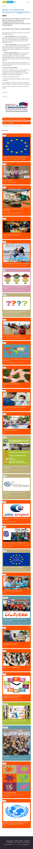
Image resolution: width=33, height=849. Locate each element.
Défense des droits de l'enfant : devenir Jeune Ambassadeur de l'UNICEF (15, 823)
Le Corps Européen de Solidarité (13, 567)
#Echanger (18, 569)
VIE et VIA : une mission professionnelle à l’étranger (16, 360)
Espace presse (26, 842)
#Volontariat (15, 125)
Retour (5, 96)
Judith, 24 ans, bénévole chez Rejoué (14, 720)
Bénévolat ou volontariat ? (11, 383)
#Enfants (12, 290)
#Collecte (12, 699)
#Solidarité (19, 159)
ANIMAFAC (6, 756)
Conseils (4, 295)
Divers (3, 270)
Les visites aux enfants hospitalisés (14, 407)
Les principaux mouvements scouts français (14, 287)
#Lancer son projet (17, 544)
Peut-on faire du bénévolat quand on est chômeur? (16, 519)
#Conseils (24, 314)
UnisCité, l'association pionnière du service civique (14, 620)
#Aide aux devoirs (6, 699)
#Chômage (10, 521)
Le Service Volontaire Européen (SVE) (14, 119)
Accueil (4, 6)
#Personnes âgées (11, 265)
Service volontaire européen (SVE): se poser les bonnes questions (15, 312)
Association (5, 597)
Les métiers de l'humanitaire (12, 336)
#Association (23, 622)
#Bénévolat (21, 265)
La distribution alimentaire (11, 235)
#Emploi (4, 125)
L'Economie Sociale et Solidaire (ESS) (14, 543)
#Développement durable (12, 794)
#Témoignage (16, 213)
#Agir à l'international (12, 159)
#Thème (20, 125)
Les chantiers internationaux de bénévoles (13, 209)
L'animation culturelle (10, 430)
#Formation (9, 125)
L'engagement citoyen (10, 644)
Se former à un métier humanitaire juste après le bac (16, 467)
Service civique (8, 123)
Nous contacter (18, 842)
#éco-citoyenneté (6, 290)
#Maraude (17, 699)
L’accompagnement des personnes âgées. (16, 263)
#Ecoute (16, 265)
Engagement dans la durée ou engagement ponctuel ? (12, 696)
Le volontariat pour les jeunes (12, 590)
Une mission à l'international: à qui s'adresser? (14, 493)
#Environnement (6, 213)
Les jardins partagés (9, 792)
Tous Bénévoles (25, 844)
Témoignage (5, 704)
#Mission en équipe (11, 212)
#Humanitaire (15, 338)
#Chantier (5, 212)
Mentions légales (19, 840)
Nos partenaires (10, 840)
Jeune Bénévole (8, 844)
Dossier (4, 135)
